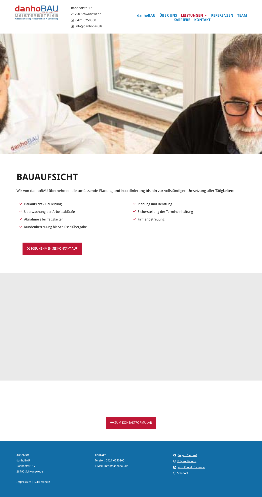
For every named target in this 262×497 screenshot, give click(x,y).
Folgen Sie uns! (187, 455)
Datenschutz (42, 481)
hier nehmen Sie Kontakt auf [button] (52, 248)
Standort (182, 473)
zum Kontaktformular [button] (131, 423)
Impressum (23, 481)
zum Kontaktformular (191, 467)
